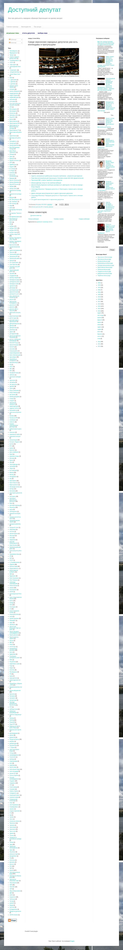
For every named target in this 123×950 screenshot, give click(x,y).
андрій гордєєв (14, 95)
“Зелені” (12, 55)
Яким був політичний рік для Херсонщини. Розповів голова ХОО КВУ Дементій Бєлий (57, 178)
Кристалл (12, 450)
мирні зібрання (14, 482)
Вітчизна (12, 197)
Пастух (11, 640)
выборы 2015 (13, 230)
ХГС (11, 866)
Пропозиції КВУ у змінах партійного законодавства (46, 180)
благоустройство (14, 145)
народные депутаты (15, 524)
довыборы (12, 329)
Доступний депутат (34, 9)
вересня (99, 320)
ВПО (11, 222)
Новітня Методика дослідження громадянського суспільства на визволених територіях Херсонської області (106, 207)
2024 (99, 285)
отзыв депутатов (14, 614)
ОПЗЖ (11, 591)
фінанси (12, 864)
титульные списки (14, 821)
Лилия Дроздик (14, 464)
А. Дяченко (13, 83)
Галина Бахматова (15, 247)
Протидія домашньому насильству (13, 703)
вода (11, 205)
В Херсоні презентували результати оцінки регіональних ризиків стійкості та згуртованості (106, 186)
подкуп (11, 668)
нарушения (13, 529)
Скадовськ (12, 783)
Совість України (14, 791)
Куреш (11, 460)
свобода (12, 759)
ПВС (11, 642)
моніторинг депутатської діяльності (13, 500)
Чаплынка (12, 899)
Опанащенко (13, 589)
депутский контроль (15, 312)
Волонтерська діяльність (13, 219)
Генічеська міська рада (104, 269)
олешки (12, 587)
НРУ (11, 558)
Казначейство (13, 410)
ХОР (11, 889)
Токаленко (12, 823)
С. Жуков (12, 747)
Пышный (12, 722)
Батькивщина (13, 109)
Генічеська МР (14, 256)
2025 (99, 283)
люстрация (13, 466)
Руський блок (13, 745)
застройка (12, 382)
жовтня (99, 317)
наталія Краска (14, 533)
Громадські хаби (14, 283)
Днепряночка (13, 327)
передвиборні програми (13, 649)
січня (98, 338)
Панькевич (13, 620)
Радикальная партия (15, 729)
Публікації (12, 39)
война (11, 207)
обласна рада (13, 566)
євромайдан (13, 357)
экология (12, 907)
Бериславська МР (15, 123)
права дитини (13, 678)
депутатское (13, 305)
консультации (13, 440)
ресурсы (12, 741)
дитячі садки (13, 318)
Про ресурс (37, 26)
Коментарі (12, 42)
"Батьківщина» (14, 51)
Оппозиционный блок (15, 593)
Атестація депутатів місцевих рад (15, 104)
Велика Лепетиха (14, 182)
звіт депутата (13, 384)
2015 (11, 77)
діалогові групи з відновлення (14, 320)
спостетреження (14, 805)
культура (12, 458)
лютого (99, 336)
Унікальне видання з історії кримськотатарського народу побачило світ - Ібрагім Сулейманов (106, 229)
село (11, 763)
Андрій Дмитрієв (14, 97)
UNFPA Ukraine (14, 915)
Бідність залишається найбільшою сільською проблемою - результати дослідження (56, 176)
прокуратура (13, 700)
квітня (99, 331)
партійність (13, 624)
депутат (12, 299)
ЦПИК (11, 895)
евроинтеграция (14, 345)
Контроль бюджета (15, 442)
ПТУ (11, 707)
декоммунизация (14, 290)
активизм (12, 89)
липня (99, 324)
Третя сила (13, 831)
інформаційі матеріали (13, 403)
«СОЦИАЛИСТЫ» (15, 72)
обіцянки (12, 564)
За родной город (14, 372)
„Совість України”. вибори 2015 (14, 57)
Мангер (12, 474)
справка (12, 809)
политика (12, 670)
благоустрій (13, 143)
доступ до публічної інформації (15, 336)
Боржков (12, 158)
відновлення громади (15, 194)
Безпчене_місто (14, 115)
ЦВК (11, 893)
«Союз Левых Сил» (15, 74)
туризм (11, 833)
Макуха (12, 472)
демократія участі (14, 294)
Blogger (72, 941)
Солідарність (13, 793)
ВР (10, 224)
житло (11, 366)
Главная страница (12, 26)
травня (99, 329)
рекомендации (14, 733)
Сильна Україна (14, 775)
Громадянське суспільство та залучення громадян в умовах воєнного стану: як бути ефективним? (106, 106)
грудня (99, 313)
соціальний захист (15, 795)
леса (11, 462)
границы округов (14, 277)
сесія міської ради (15, 769)
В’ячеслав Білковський (13, 175)
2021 (99, 292)
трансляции (13, 827)
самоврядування (14, 755)
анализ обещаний (14, 91)
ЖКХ (11, 370)
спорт (11, 802)
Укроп (11, 850)
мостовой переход (15, 505)
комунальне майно (15, 434)
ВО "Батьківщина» (15, 199)
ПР (10, 674)
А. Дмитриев (13, 79)
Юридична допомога (15, 911)
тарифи (12, 817)
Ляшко (11, 468)
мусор (11, 509)
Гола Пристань (14, 264)
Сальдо (12, 753)
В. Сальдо (12, 168)
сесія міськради (14, 771)
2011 (99, 344)
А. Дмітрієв (13, 81)
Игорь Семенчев (14, 390)
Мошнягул (12, 507)
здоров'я (12, 386)
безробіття (12, 117)
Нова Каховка (13, 545)
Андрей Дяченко (14, 93)
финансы (12, 862)
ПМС (11, 659)
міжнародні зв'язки (15, 486)
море (11, 503)
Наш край (12, 535)
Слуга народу (13, 787)
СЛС (11, 785)
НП (10, 556)
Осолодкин (13, 607)
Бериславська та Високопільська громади (14, 127)
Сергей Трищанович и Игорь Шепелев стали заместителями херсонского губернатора (106, 143)
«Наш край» (13, 64)
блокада (12, 154)
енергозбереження (15, 353)
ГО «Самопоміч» (14, 262)
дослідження (13, 333)
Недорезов (13, 539)
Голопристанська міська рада (106, 265)
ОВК (11, 574)
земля (11, 388)
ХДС (11, 868)
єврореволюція (14, 362)
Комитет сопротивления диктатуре (14, 425)
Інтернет (12, 400)
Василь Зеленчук (14, 180)
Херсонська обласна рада (105, 257)
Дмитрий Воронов (15, 323)
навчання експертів (15, 513)
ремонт (12, 735)
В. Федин (12, 170)
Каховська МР (13, 418)
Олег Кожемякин (14, 578)
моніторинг (13, 496)
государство (13, 275)
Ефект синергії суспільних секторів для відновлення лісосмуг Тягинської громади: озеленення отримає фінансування (106, 61)
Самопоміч (13, 757)
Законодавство (26, 26)
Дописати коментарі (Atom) (44, 222)
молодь (12, 488)
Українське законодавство (14, 847)
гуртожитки (13, 286)
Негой (11, 537)
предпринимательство (16, 687)
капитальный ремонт (15, 412)
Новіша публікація (33, 219)
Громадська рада (14, 279)
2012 (99, 341)
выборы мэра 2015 (15, 234)
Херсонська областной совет (14, 880)
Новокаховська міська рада (105, 263)
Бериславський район (16, 132)
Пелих (11, 644)
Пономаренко (13, 672)
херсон (11, 870)
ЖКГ (11, 368)
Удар (11, 844)
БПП (11, 162)
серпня (99, 322)
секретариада (13, 761)
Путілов (12, 718)
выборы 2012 (13, 228)
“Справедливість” (14, 60)
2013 (99, 311)
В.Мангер (12, 172)
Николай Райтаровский (13, 542)
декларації (12, 288)
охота (11, 616)
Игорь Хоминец (14, 392)
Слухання (12, 789)
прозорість (12, 698)
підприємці (13, 654)
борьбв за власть (14, 160)
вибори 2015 (13, 188)
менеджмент (13, 476)
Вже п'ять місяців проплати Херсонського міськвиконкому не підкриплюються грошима (106, 43)
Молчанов (12, 491)
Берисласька (13, 135)
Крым (11, 454)
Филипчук (12, 860)
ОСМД (11, 602)
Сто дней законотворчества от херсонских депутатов (47, 199)
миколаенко (13, 480)
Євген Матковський (15, 355)
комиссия (12, 422)
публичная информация (13, 711)
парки (11, 622)
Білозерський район (15, 138)
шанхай (12, 903)
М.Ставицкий (13, 470)
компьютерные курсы (15, 429)
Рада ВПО (12, 724)
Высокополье (13, 245)
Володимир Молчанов (16, 209)
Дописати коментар (35, 215)
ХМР (11, 885)
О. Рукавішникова (14, 562)
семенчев (12, 765)
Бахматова (13, 113)
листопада (100, 315)
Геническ (12, 252)
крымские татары (14, 456)
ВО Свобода (13, 203)
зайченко (12, 375)
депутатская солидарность (13, 302)
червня (99, 327)
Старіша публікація (84, 219)
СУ (10, 813)
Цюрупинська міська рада (105, 273)
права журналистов (15, 680)
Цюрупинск (13, 897)
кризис (11, 448)
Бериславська (13, 121)
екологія (12, 347)
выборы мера (13, 232)
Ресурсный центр (14, 739)
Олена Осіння (13, 585)
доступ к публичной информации (15, 340)
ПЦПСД (12, 720)
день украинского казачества (14, 296)
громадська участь (15, 281)
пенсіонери (13, 646)
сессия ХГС (13, 773)
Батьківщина (13, 111)
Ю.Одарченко (13, 909)
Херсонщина (13, 882)
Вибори (12, 186)
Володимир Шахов (15, 216)
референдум (13, 743)
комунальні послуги (15, 436)
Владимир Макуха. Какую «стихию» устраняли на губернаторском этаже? (110, 164)
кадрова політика (14, 408)
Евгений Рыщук (14, 342)
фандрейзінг (13, 856)
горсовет (12, 273)
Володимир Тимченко (16, 213)
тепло (11, 819)
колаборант (13, 420)
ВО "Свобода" (13, 201)
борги (11, 156)
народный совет (14, 527)
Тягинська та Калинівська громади (15, 838)
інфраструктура (14, 406)
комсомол (12, 432)
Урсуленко (12, 852)
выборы (12, 226)
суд (10, 815)
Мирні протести (14, 484)
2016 (99, 304)
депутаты (12, 307)
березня (99, 334)
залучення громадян (15, 377)
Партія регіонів (14, 635)
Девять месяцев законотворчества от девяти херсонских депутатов (52, 193)
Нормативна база (14, 554)
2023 (99, 287)
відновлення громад (15, 190)
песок (11, 652)
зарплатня (12, 380)
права (11, 676)
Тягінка (11, 842)
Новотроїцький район (15, 550)
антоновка (12, 101)
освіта (11, 600)
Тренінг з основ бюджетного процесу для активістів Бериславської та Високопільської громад (106, 123)
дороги (11, 331)
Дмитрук (51, 206)
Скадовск (12, 781)
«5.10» (11, 62)
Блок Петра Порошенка (13, 151)
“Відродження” (14, 53)
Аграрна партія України (14, 86)
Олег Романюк (14, 580)
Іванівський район (14, 396)
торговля (12, 825)
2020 (99, 294)
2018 (99, 299)
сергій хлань (13, 767)
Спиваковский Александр (13, 800)
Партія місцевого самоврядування (14, 632)
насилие (12, 531)
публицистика (13, 709)
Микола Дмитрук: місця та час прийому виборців (46, 183)
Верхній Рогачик (14, 184)
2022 (99, 290)
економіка (12, 349)
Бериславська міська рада (105, 267)
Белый (33, 206)
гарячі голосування (15, 250)
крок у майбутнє (14, 452)
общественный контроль (14, 571)
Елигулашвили (14, 351)
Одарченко (13, 576)
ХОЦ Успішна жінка (15, 891)
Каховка (12, 416)
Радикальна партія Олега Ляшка (15, 727)
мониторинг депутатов (16, 493)
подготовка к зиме (15, 663)
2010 (99, 346)
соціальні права (14, 797)
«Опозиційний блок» (15, 66)
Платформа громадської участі (15, 657)
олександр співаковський (13, 582)
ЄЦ (10, 364)
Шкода (11, 905)
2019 (99, 297)
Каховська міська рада (104, 261)
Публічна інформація (15, 714)
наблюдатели (13, 511)
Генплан (12, 260)
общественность (14, 568)
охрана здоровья (14, 618)
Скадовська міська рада (104, 271)
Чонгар (11, 901)
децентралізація (14, 316)
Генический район (15, 254)
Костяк (11, 444)
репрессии (12, 737)
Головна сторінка (59, 219)
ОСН (11, 604)
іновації (12, 398)
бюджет (12, 166)
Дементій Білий (14, 292)
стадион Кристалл (15, 811)
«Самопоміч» (13, 70)
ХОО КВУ (12, 887)
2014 (99, 308)
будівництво (13, 164)
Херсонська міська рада (104, 259)
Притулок (12, 694)
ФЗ (10, 858)
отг (10, 609)
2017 (99, 301)
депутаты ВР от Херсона (42, 206)
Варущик (12, 178)
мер (11, 478)
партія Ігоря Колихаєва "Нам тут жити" (15, 628)
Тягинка (12, 835)
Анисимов (12, 99)
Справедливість (14, 807)
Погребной (13, 661)
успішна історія (14, 854)
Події (11, 666)
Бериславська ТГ (14, 130)
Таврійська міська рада (104, 275)
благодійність (13, 141)
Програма (12, 696)
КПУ (11, 446)
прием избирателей (15, 690)
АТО (11, 107)
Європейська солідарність (13, 359)
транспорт (12, 829)
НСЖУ (11, 560)
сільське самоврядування (14, 778)
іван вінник (13, 394)
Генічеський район (15, 258)
